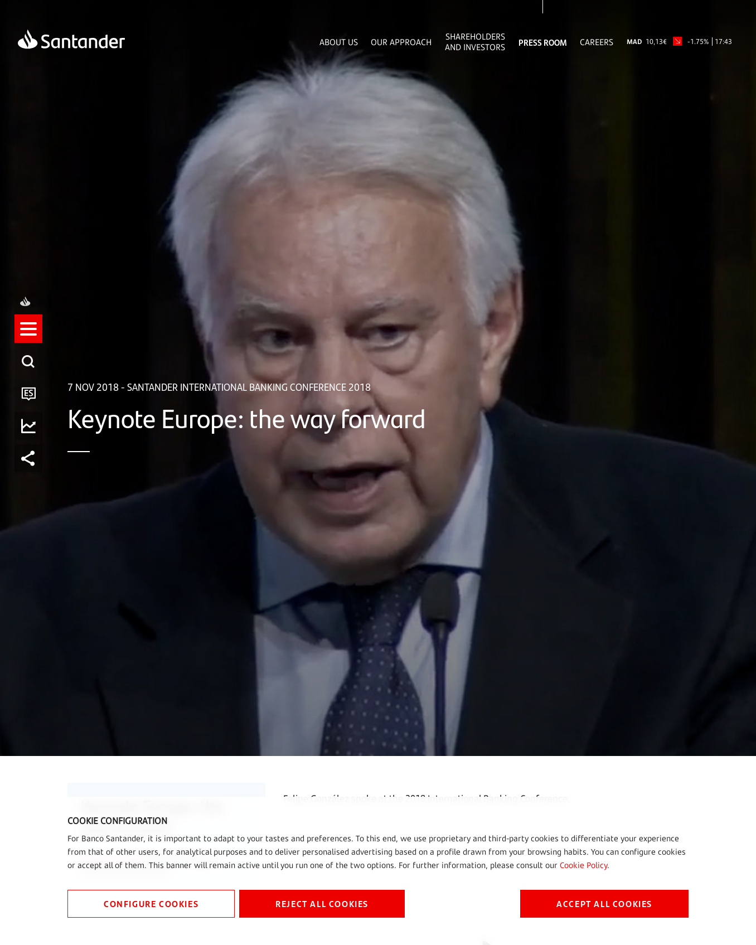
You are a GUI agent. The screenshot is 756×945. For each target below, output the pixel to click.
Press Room (542, 42)
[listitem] (32, 423)
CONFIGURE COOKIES (151, 903)
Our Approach (401, 42)
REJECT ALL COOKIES (322, 903)
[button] (32, 423)
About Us (338, 42)
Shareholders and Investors (475, 41)
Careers (596, 42)
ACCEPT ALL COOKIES (604, 903)
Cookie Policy (583, 865)
